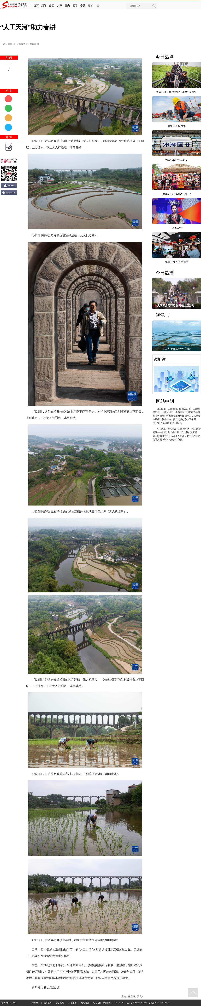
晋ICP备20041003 (9, 1003)
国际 (75, 5)
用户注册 (60, 1003)
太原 (59, 5)
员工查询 (48, 1003)
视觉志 (162, 315)
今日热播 (165, 272)
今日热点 (165, 56)
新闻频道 (20, 44)
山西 (51, 5)
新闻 (44, 5)
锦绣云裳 (176, 228)
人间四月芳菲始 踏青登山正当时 (175, 305)
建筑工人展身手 (177, 126)
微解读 (160, 359)
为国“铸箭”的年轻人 (176, 160)
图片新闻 (34, 44)
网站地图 (85, 1003)
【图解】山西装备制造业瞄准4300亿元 (176, 389)
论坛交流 (97, 1003)
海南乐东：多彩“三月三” (177, 194)
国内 (67, 5)
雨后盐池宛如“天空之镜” (177, 348)
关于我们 (35, 1003)
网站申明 (165, 401)
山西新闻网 (6, 44)
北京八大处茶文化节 (176, 262)
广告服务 (72, 1003)
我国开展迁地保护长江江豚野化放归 (176, 92)
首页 (36, 5)
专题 (82, 5)
